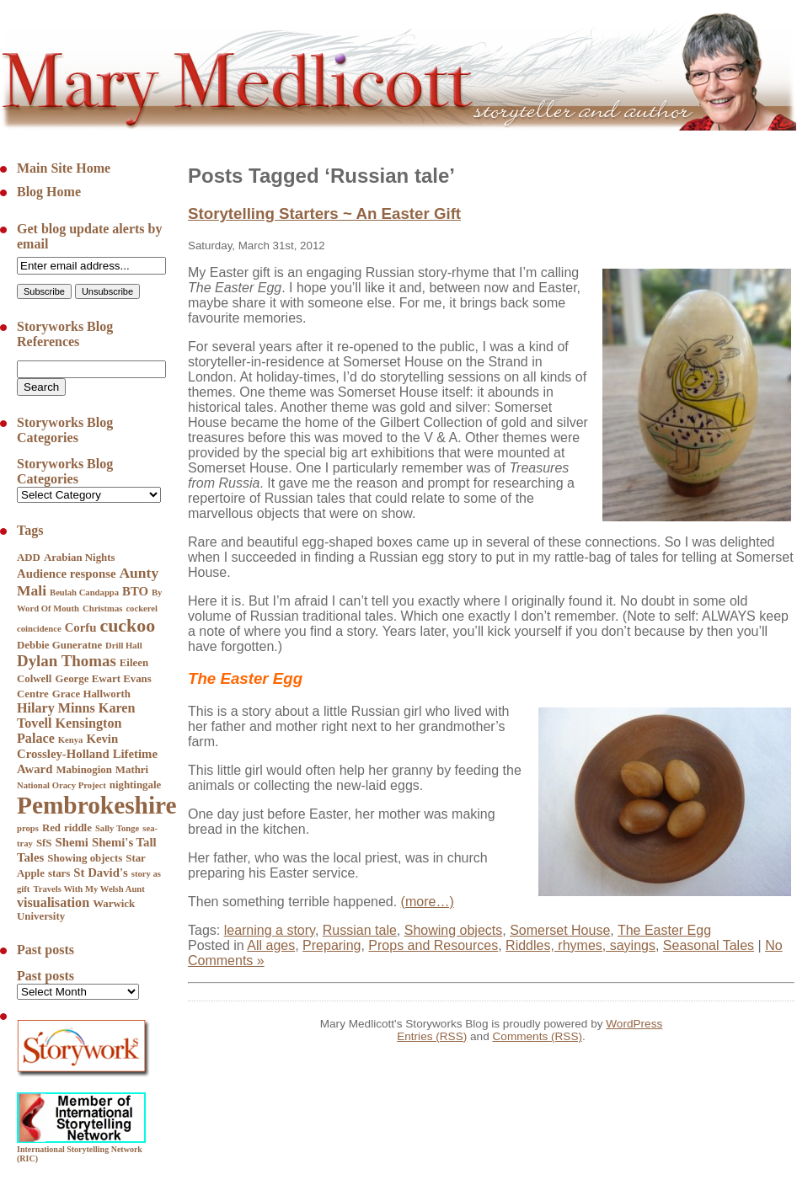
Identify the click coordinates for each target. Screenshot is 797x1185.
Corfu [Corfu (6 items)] (81, 627)
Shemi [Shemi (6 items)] (72, 842)
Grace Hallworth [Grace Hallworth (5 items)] (91, 694)
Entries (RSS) (432, 1036)
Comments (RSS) (538, 1036)
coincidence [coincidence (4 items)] (39, 628)
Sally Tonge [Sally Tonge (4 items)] (117, 828)
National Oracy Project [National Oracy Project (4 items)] (61, 785)
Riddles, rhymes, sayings (580, 945)
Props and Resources (433, 945)
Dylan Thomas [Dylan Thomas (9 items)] (66, 661)
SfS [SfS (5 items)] (44, 843)
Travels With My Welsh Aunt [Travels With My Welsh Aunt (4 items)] (88, 889)
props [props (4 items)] (28, 828)
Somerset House (560, 930)
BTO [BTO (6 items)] (135, 591)
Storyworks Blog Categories (65, 471)
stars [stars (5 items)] (59, 873)
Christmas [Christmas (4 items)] (102, 608)
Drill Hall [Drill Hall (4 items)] (123, 645)
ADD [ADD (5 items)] (28, 557)
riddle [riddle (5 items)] (78, 828)
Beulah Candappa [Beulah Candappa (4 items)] (84, 592)
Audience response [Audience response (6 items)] (66, 573)
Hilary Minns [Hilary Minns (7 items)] (56, 708)
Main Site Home (63, 168)
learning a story (269, 930)
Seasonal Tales (708, 945)
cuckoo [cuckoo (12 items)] (127, 625)
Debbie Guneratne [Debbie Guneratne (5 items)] (59, 645)
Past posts (45, 976)
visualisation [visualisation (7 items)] (53, 902)
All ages (271, 945)
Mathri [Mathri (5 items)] (131, 770)
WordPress (634, 1023)
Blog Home (49, 191)
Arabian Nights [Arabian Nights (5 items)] (79, 557)
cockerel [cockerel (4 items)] (142, 608)
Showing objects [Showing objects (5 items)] (84, 858)
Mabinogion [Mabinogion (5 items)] (83, 770)
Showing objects (453, 930)
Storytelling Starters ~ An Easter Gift (324, 213)
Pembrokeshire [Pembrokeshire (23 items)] (97, 805)
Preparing (331, 945)
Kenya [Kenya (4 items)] (70, 740)
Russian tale (360, 930)
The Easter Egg (664, 930)
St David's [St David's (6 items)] (100, 872)
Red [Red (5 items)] (51, 828)
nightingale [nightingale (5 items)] (135, 785)
